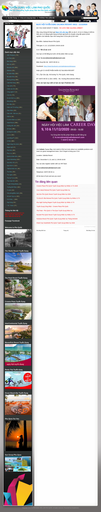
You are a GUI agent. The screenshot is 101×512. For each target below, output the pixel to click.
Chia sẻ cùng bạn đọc (28, 18)
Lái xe (9, 135)
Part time (9, 150)
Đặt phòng (10, 101)
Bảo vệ (9, 64)
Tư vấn (9, 190)
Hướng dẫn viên (11, 125)
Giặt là (9, 116)
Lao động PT (11, 138)
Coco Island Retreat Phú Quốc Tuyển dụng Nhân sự (53, 190)
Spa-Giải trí (10, 165)
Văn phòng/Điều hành (13, 193)
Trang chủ (66, 230)
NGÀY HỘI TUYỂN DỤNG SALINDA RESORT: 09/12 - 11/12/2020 (61, 24)
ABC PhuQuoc (11, 55)
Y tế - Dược (10, 205)
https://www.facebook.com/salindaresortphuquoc (59, 66)
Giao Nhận (10, 110)
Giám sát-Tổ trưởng (13, 107)
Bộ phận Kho (11, 76)
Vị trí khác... (10, 199)
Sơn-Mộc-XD (11, 162)
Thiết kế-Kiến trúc (12, 168)
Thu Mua (9, 171)
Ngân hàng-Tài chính (13, 144)
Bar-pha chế (10, 67)
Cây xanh (10, 86)
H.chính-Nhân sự (12, 119)
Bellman (9, 70)
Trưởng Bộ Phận (12, 187)
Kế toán (9, 129)
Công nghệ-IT (11, 92)
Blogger (54, 12)
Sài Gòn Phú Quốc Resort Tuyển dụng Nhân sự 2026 (54, 194)
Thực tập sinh (11, 181)
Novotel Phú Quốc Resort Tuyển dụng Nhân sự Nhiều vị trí (56, 215)
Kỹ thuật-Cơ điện (12, 132)
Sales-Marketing (11, 159)
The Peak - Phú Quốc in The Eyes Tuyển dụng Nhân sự (54, 210)
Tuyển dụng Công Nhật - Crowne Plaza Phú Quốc (52, 206)
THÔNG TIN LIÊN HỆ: (47, 18)
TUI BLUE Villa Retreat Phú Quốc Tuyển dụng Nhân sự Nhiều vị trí (58, 198)
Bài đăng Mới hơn (41, 230)
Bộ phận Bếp (11, 73)
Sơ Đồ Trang (12, 18)
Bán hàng (10, 61)
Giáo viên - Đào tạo (12, 113)
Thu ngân (10, 175)
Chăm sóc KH (11, 89)
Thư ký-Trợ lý (11, 178)
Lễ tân (9, 141)
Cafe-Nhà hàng (11, 82)
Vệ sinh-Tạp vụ (11, 196)
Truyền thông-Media (13, 184)
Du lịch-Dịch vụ (11, 98)
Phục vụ (9, 153)
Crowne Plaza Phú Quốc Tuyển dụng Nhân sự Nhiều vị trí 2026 (57, 186)
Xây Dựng (10, 202)
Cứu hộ (9, 95)
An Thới (9, 58)
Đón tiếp (9, 104)
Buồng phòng (11, 79)
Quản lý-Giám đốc (12, 156)
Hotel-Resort (10, 122)
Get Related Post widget (89, 226)
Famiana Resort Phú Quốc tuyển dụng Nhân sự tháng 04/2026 (57, 219)
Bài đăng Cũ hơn (90, 230)
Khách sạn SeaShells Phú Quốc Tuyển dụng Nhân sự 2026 (56, 223)
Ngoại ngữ (10, 147)
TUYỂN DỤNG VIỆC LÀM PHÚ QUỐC (29, 7)
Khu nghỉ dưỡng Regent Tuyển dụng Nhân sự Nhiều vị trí (55, 202)
